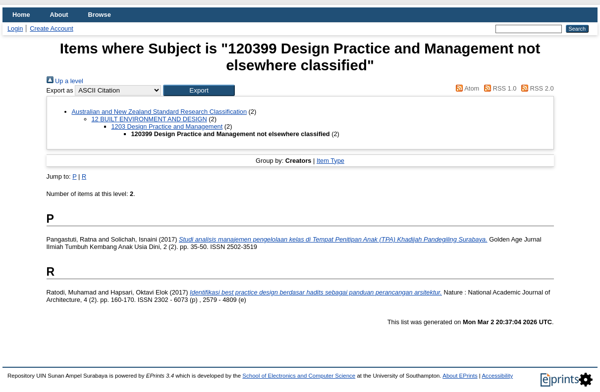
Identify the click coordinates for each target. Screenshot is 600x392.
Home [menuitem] (21, 14)
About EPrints (459, 376)
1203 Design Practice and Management (167, 126)
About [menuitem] (59, 14)
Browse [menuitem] (99, 14)
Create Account (51, 28)
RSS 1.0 (499, 88)
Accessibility (497, 376)
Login (15, 28)
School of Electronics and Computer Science (298, 376)
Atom (466, 88)
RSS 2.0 (536, 88)
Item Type (330, 160)
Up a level (65, 81)
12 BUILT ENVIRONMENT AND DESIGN (149, 119)
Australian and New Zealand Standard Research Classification (159, 111)
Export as (60, 90)
